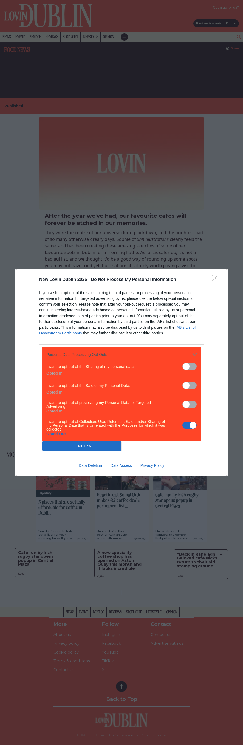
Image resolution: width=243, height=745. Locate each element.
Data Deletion (90, 465)
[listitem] (121, 354)
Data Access (121, 465)
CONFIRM (82, 446)
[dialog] (121, 372)
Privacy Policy (152, 465)
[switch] (189, 366)
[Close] (216, 280)
